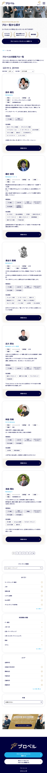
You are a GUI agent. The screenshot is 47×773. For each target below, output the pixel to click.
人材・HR (7, 627)
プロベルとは (23, 768)
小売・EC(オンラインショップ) (13, 636)
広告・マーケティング (10, 631)
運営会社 (23, 771)
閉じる (39, 689)
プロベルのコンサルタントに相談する (21, 41)
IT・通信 (7, 622)
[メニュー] (44, 3)
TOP (3, 50)
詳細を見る (23, 148)
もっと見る (38, 608)
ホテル (7, 645)
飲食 (6, 640)
